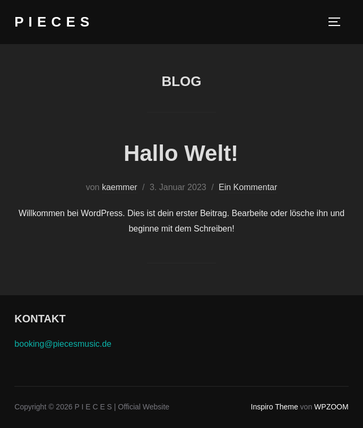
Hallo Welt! (181, 153)
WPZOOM (331, 407)
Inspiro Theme (274, 407)
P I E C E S (52, 22)
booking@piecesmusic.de (62, 343)
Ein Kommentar (248, 187)
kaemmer (119, 187)
